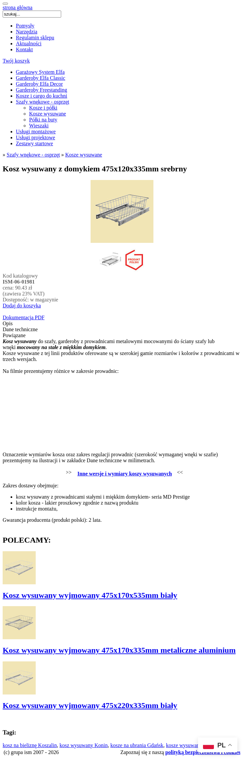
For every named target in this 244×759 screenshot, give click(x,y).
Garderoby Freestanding (41, 90)
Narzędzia (26, 31)
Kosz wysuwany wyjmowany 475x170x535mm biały (90, 595)
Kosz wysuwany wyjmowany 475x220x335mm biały (90, 705)
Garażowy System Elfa (40, 72)
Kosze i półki (43, 108)
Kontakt (24, 49)
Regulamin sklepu (35, 37)
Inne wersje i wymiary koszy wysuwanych (124, 473)
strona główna (17, 7)
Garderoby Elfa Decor (39, 84)
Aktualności (28, 43)
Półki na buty (43, 119)
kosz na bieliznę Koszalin (30, 745)
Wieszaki (39, 125)
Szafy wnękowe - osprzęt (42, 102)
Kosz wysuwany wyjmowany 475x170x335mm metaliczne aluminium (119, 650)
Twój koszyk (16, 61)
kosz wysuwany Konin (84, 745)
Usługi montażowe (36, 131)
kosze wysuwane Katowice (194, 745)
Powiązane (14, 335)
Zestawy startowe (34, 143)
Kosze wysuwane (47, 113)
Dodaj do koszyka (22, 305)
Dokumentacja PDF (24, 317)
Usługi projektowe (35, 137)
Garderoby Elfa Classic (40, 78)
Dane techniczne (20, 329)
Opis (8, 323)
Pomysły (25, 25)
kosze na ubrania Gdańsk (136, 745)
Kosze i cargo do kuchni (41, 96)
